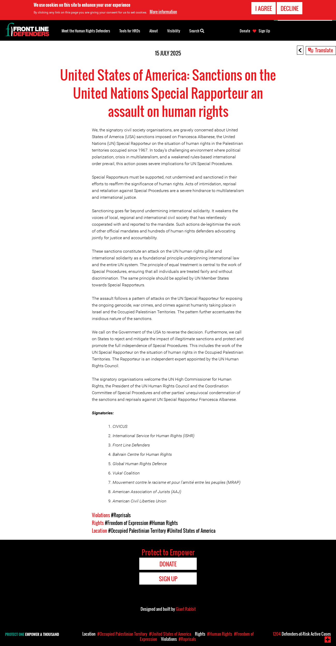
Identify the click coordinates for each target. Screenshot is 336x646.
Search (196, 30)
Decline (289, 8)
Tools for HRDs (129, 30)
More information (163, 12)
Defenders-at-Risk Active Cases (302, 634)
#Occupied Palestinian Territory (137, 530)
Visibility (173, 30)
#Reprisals (121, 515)
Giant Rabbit (186, 609)
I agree (263, 8)
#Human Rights (163, 523)
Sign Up (264, 30)
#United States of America (191, 530)
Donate (245, 30)
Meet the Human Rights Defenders (86, 30)
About (153, 30)
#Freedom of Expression (126, 523)
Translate (324, 50)
